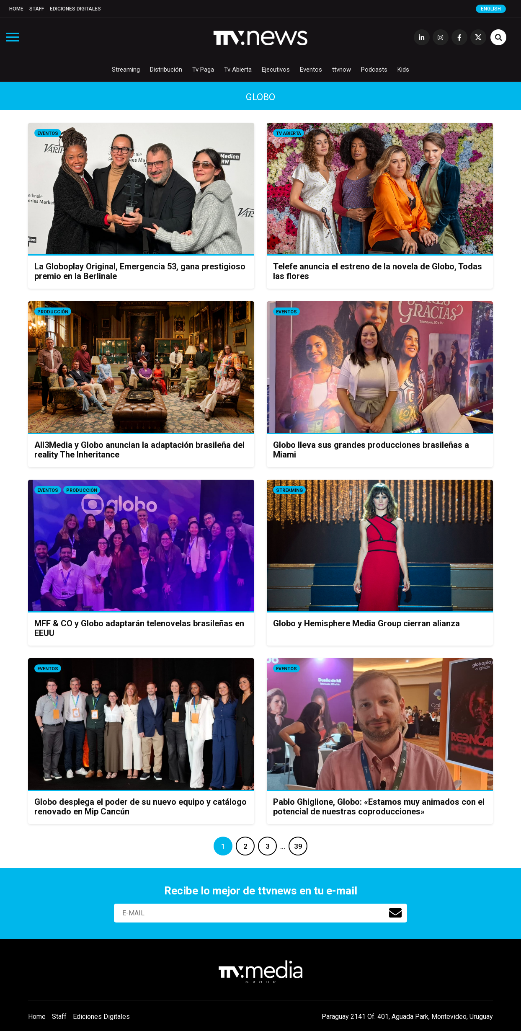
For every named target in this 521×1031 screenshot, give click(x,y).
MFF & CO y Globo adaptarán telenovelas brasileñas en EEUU (139, 628)
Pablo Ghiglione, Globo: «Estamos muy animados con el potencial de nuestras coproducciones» (379, 807)
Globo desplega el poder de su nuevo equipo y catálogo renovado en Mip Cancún (140, 807)
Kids (403, 69)
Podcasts (374, 69)
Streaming (126, 69)
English (491, 9)
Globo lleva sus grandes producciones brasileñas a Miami (371, 450)
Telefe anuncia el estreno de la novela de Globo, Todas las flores (377, 271)
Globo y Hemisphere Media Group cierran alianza (366, 623)
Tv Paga (203, 69)
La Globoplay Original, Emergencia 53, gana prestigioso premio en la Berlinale (139, 271)
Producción (52, 312)
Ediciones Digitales (75, 9)
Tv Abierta (238, 69)
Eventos (311, 69)
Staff (36, 9)
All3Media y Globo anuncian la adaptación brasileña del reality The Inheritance (139, 450)
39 (298, 846)
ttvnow (341, 69)
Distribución (166, 69)
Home (16, 9)
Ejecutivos (276, 69)
